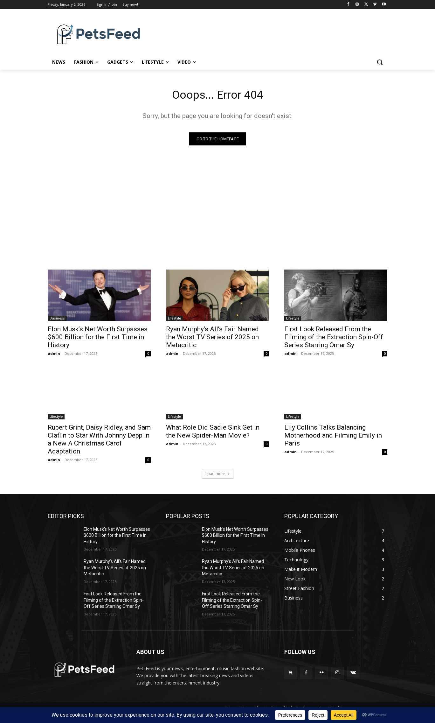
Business (57, 320)
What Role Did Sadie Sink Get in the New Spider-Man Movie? (212, 433)
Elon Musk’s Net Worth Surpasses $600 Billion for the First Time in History (98, 339)
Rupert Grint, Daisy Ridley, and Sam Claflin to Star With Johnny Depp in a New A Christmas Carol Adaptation (99, 441)
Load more (217, 475)
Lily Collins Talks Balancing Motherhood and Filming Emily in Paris (333, 437)
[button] (379, 62)
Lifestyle (174, 320)
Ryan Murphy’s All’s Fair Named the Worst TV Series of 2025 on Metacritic (212, 339)
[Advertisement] (217, 207)
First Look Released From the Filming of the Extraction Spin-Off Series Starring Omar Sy (333, 339)
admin (54, 355)
